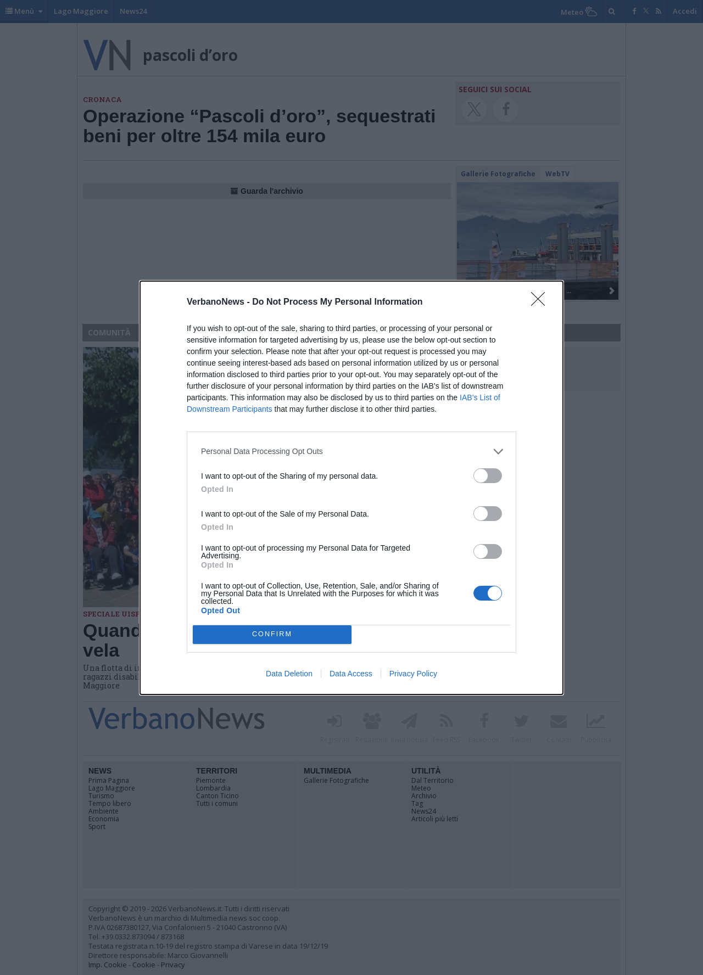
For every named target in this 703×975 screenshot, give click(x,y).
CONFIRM (272, 634)
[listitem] (351, 451)
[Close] (541, 302)
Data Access (351, 673)
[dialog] (351, 487)
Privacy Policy (413, 673)
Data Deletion (289, 673)
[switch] (487, 475)
